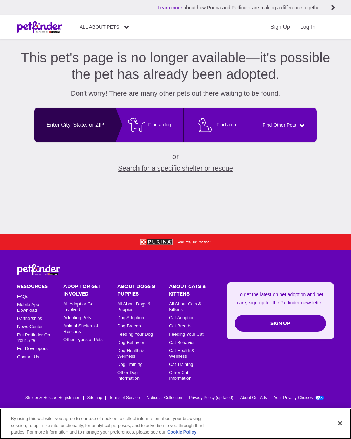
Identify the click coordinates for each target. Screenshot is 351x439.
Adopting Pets (77, 317)
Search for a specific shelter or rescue (175, 168)
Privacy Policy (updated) (211, 397)
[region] (175, 423)
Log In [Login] (307, 27)
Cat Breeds (180, 325)
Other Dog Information (128, 375)
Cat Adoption (181, 317)
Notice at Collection (164, 397)
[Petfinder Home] (39, 27)
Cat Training (181, 364)
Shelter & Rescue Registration (53, 397)
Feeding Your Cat (186, 334)
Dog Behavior (130, 342)
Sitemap (94, 397)
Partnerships (29, 318)
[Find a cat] (216, 125)
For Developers (32, 348)
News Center (30, 326)
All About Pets (99, 27)
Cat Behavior (182, 342)
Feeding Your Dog (135, 334)
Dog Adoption (130, 317)
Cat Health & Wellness (181, 353)
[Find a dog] (149, 125)
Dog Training (130, 364)
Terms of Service (124, 397)
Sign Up (280, 27)
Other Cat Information (180, 375)
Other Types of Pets (83, 339)
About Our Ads (253, 397)
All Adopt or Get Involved (79, 306)
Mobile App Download (28, 307)
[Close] (340, 423)
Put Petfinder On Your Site (33, 337)
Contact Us (28, 356)
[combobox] (75, 125)
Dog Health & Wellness (130, 353)
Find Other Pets (279, 125)
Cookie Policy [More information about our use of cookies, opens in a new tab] (181, 432)
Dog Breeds (129, 325)
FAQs (22, 296)
